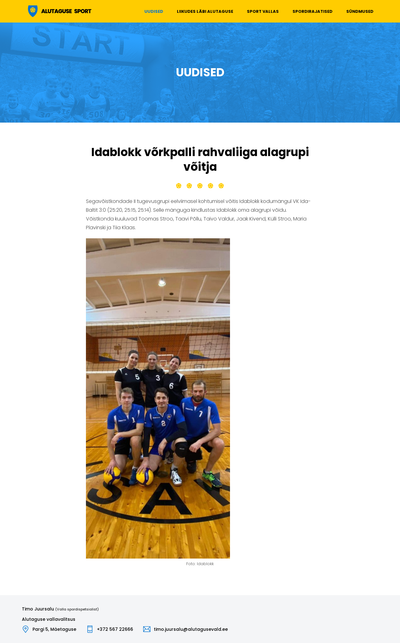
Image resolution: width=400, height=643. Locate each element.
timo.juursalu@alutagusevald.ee (191, 629)
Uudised (153, 11)
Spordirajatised (312, 11)
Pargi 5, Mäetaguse (54, 629)
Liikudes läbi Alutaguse (205, 11)
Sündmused (359, 11)
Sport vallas (263, 11)
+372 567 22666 (115, 629)
